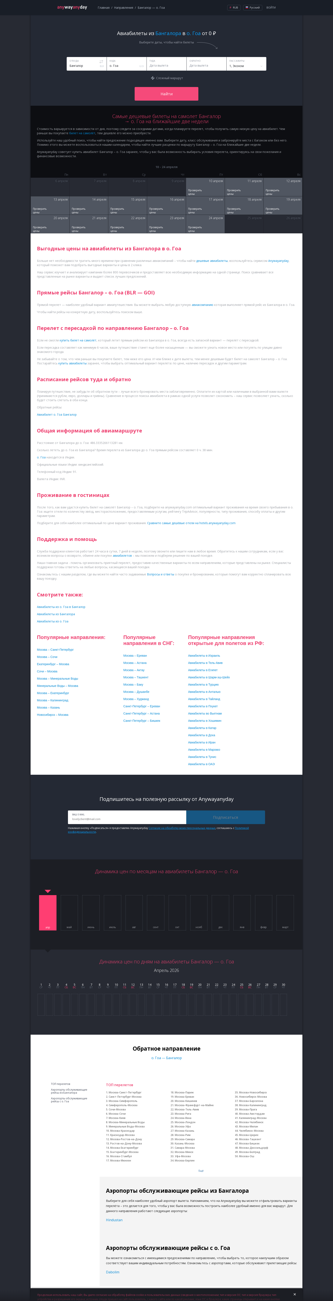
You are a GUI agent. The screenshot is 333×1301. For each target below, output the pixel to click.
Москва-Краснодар (122, 1131)
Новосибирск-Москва (253, 1096)
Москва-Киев (117, 1118)
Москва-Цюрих (248, 1135)
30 (283, 985)
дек (220, 927)
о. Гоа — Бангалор (166, 1058)
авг (134, 927)
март (285, 927)
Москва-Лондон (185, 1122)
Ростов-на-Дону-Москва (126, 1143)
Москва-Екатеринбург (124, 1148)
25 (241, 985)
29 (275, 985)
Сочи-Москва (117, 1109)
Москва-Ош (246, 1156)
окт (177, 927)
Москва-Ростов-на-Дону (126, 1139)
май (69, 927)
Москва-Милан (248, 1126)
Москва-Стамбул (121, 1156)
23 (225, 985)
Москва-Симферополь (123, 1101)
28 (266, 985)
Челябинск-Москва (251, 1131)
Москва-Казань (184, 1131)
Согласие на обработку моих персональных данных (182, 828)
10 (116, 985)
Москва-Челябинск (251, 1122)
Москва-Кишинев (186, 1101)
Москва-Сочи (117, 1114)
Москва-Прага (248, 1109)
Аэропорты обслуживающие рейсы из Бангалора (69, 1091)
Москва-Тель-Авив (187, 1109)
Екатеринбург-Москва (124, 1152)
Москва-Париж (184, 1092)
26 (250, 985)
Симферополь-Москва (123, 1105)
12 (133, 985)
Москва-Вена (183, 1118)
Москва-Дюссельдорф (253, 1148)
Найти (167, 93)
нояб (199, 927)
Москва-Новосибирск (253, 1092)
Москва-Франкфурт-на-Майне (194, 1105)
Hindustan (114, 1220)
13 (141, 985)
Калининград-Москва (253, 1118)
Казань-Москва (184, 1143)
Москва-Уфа (183, 1126)
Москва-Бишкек (249, 1143)
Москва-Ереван (184, 1096)
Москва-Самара (185, 1139)
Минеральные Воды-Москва (127, 1126)
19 (191, 985)
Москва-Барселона (251, 1101)
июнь (91, 927)
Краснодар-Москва (122, 1135)
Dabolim (112, 1272)
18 (183, 985)
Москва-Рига (183, 1114)
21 (208, 985)
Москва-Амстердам (252, 1114)
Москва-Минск (184, 1152)
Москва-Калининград (253, 1105)
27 (258, 985)
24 (233, 985)
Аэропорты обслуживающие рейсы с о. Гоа (69, 1100)
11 (124, 985)
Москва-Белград (249, 1152)
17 (174, 985)
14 (149, 985)
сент (155, 927)
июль (112, 927)
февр (263, 927)
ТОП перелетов (60, 1084)
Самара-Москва (185, 1148)
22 (216, 985)
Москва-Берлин (185, 1160)
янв (242, 927)
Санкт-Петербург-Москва (125, 1096)
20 (200, 985)
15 (158, 985)
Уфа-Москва (183, 1156)
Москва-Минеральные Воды (127, 1122)
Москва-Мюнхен (120, 1160)
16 (166, 985)
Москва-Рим (182, 1135)
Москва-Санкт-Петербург (125, 1092)
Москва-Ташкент (250, 1139)
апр (47, 927)
